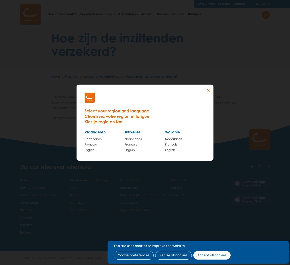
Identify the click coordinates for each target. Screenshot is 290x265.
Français (91, 144)
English (89, 150)
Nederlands (93, 139)
